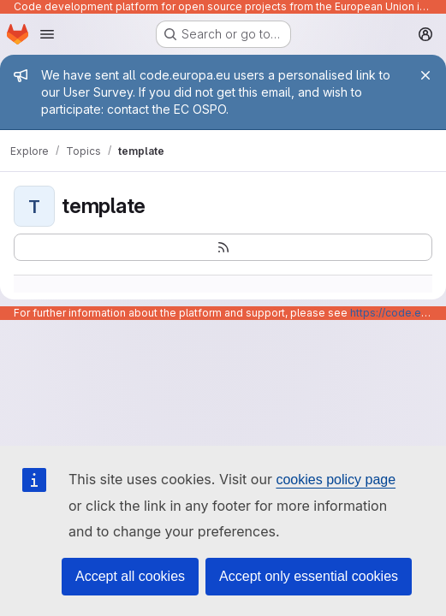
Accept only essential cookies (308, 576)
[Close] (425, 75)
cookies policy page (335, 479)
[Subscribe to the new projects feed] (223, 247)
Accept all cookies (130, 576)
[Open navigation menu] (47, 34)
